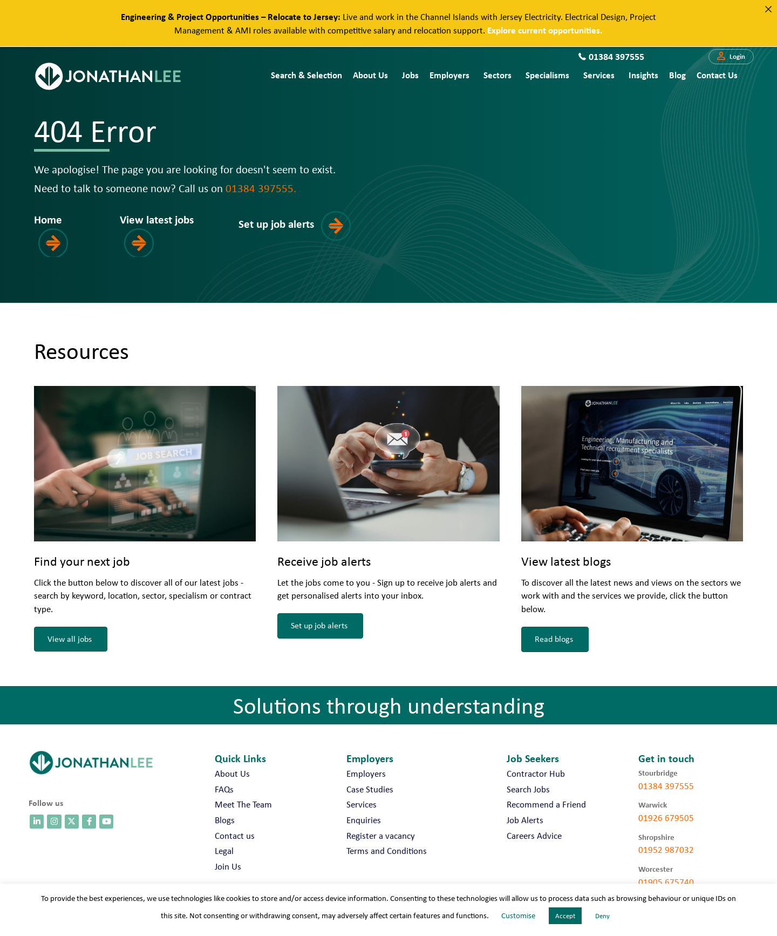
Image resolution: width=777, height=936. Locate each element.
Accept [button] (565, 915)
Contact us (717, 75)
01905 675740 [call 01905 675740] (666, 882)
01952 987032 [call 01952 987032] (666, 850)
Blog (677, 75)
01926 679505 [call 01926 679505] (666, 818)
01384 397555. (261, 187)
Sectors (497, 75)
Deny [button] (602, 915)
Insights (643, 75)
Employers (449, 75)
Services (599, 75)
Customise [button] (518, 915)
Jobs (410, 75)
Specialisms (547, 75)
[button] (731, 56)
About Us (370, 75)
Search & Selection (306, 75)
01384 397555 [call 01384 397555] (666, 786)
